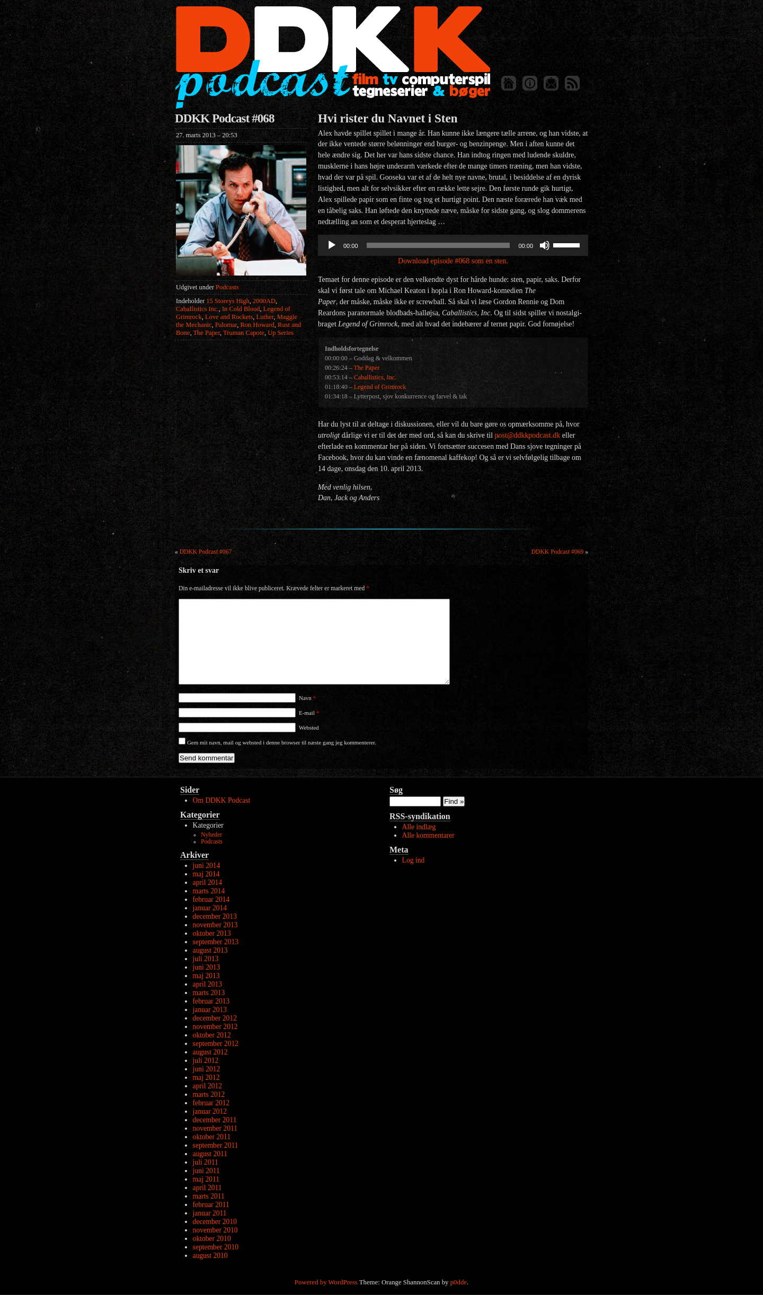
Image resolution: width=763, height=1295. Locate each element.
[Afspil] (331, 245)
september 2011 (215, 1145)
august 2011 (210, 1154)
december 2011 (215, 1120)
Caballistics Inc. (197, 309)
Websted (309, 727)
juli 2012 (206, 1061)
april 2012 (208, 1086)
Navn (307, 698)
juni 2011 (206, 1171)
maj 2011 (206, 1179)
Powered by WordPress (326, 1282)
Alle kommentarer (428, 835)
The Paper (206, 332)
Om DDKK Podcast (222, 800)
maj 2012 (206, 1077)
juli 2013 (206, 959)
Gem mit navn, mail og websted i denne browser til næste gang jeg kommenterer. (281, 742)
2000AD (264, 301)
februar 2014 (211, 899)
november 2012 (215, 1027)
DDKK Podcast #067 (206, 551)
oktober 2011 (212, 1137)
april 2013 (208, 984)
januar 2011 (210, 1213)
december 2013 (215, 916)
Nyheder (211, 834)
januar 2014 (210, 908)
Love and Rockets (229, 317)
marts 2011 (209, 1196)
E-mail (309, 712)
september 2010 (215, 1247)
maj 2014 (206, 874)
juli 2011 (205, 1162)
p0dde (458, 1282)
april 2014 (208, 882)
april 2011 (207, 1188)
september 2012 (215, 1044)
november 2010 (215, 1230)
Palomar (226, 325)
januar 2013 (210, 1010)
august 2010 (210, 1255)
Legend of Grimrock (380, 387)
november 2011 (215, 1128)
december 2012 (215, 1018)
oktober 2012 (212, 1035)
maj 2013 (206, 976)
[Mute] (544, 245)
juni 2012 (206, 1069)
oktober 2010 (212, 1239)
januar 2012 (210, 1111)
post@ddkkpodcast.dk (528, 435)
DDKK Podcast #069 (557, 551)
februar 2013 (211, 1001)
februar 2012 (211, 1103)
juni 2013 (206, 967)
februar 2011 (211, 1205)
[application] (453, 245)
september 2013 (215, 942)
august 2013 (210, 950)
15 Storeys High (227, 301)
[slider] (438, 245)
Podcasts (227, 287)
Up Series (281, 332)
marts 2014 (209, 891)
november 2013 (215, 925)
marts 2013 (209, 993)
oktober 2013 (212, 933)
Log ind (413, 860)
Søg (396, 789)
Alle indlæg (419, 827)
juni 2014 (206, 866)
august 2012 (210, 1052)
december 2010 (215, 1222)
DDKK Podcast (332, 57)
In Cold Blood (241, 309)
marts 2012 (209, 1094)
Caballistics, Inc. (375, 377)
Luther (265, 317)
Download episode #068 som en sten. (453, 261)
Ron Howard (257, 325)
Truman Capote (243, 332)
